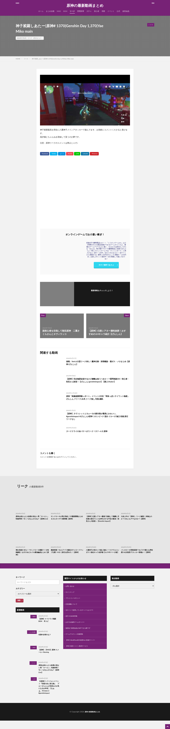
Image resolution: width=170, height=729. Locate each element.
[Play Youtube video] (85, 100)
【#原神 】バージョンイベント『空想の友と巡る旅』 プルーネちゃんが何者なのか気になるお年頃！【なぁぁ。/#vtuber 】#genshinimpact (49, 695)
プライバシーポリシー (74, 604)
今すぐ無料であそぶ (106, 265)
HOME (18, 59)
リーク (72, 11)
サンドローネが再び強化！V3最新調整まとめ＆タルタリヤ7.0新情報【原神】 (67, 517)
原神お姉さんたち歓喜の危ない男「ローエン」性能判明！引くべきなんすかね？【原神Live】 (32, 519)
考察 (103, 11)
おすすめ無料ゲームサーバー (77, 629)
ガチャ (89, 11)
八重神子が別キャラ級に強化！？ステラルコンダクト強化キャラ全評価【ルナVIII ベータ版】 (102, 557)
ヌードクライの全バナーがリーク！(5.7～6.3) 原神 (91, 431)
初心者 (96, 11)
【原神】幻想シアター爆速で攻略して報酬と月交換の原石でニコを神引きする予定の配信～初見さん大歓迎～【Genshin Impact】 (102, 520)
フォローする (102, 294)
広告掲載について (72, 610)
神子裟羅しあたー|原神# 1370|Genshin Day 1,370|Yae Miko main (53, 59)
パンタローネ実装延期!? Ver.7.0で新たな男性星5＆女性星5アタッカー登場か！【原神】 (137, 557)
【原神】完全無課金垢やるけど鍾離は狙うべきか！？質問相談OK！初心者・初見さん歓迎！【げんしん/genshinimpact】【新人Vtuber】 (97, 382)
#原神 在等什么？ (46, 639)
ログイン (62, 457)
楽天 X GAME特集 (72, 623)
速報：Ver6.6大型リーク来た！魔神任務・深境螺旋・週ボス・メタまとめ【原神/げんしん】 (98, 363)
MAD (59, 11)
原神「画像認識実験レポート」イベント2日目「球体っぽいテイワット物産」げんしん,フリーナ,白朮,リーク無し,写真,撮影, (97, 398)
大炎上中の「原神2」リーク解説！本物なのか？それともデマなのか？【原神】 (137, 517)
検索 (19, 605)
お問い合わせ (71, 591)
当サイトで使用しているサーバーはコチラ (82, 617)
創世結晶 (125, 11)
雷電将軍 (80, 11)
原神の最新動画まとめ (85, 5)
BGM (65, 11)
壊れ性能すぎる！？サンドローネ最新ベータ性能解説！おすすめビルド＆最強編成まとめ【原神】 (32, 557)
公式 (118, 11)
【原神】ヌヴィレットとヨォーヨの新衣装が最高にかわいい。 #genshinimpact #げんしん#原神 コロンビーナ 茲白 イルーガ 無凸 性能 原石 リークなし (97, 417)
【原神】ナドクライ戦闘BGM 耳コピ (49, 625)
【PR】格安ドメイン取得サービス (78, 655)
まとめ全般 (50, 11)
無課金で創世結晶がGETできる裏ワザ (80, 636)
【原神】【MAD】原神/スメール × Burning (48, 656)
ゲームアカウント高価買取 (76, 642)
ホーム (40, 11)
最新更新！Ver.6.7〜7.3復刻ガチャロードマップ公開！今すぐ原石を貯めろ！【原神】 (67, 557)
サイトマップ (71, 598)
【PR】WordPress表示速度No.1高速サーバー (83, 648)
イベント (110, 11)
